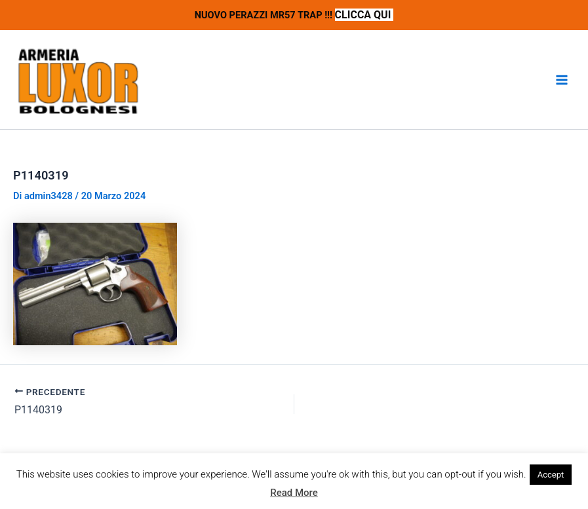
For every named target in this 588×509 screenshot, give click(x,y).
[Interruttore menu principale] (562, 80)
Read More (294, 493)
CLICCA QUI (364, 15)
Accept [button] (551, 475)
